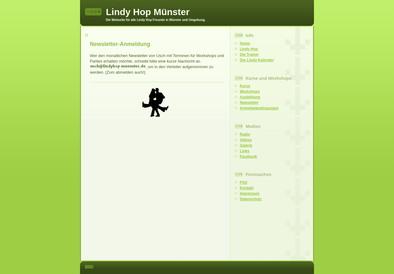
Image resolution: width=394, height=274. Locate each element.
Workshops (250, 91)
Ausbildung (250, 97)
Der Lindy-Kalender (257, 60)
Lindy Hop (249, 49)
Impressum (249, 193)
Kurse (245, 86)
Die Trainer (249, 54)
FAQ (243, 182)
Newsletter (249, 102)
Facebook (248, 156)
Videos (246, 140)
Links (244, 151)
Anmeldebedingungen (259, 108)
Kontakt (247, 188)
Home (245, 43)
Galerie (246, 145)
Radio (245, 134)
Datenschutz (251, 199)
